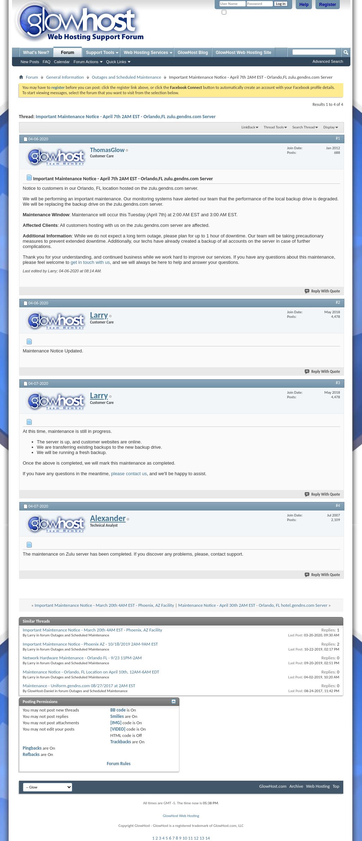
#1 (338, 138)
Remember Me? (237, 12)
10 (185, 838)
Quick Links (116, 62)
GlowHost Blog (193, 52)
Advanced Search (328, 61)
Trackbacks (120, 741)
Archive (296, 786)
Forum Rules (118, 763)
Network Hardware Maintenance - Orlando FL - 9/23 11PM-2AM (82, 657)
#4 (338, 505)
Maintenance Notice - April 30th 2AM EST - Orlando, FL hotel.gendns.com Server (252, 605)
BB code (117, 710)
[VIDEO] (117, 729)
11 (190, 838)
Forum (67, 52)
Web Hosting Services (146, 52)
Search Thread (303, 127)
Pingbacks (32, 748)
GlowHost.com (273, 786)
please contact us (129, 473)
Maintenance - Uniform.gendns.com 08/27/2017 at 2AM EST (79, 685)
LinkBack (248, 127)
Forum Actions (86, 62)
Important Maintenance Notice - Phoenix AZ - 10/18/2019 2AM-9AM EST (90, 644)
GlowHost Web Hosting (181, 815)
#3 (338, 382)
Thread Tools (274, 127)
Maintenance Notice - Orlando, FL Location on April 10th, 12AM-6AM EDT (91, 671)
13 (202, 838)
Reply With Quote (322, 291)
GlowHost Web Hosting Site (243, 52)
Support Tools (100, 52)
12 (196, 838)
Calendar (62, 62)
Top (336, 786)
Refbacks (31, 754)
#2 (338, 302)
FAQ (46, 62)
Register (327, 4)
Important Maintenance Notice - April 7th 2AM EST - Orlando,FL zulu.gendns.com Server (125, 117)
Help (303, 4)
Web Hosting (318, 786)
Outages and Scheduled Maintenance (126, 77)
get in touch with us (90, 262)
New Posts (30, 62)
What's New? (36, 52)
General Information (65, 77)
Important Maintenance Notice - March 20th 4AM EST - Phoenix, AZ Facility (104, 605)
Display (329, 127)
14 (207, 838)
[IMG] (116, 722)
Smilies (117, 716)
